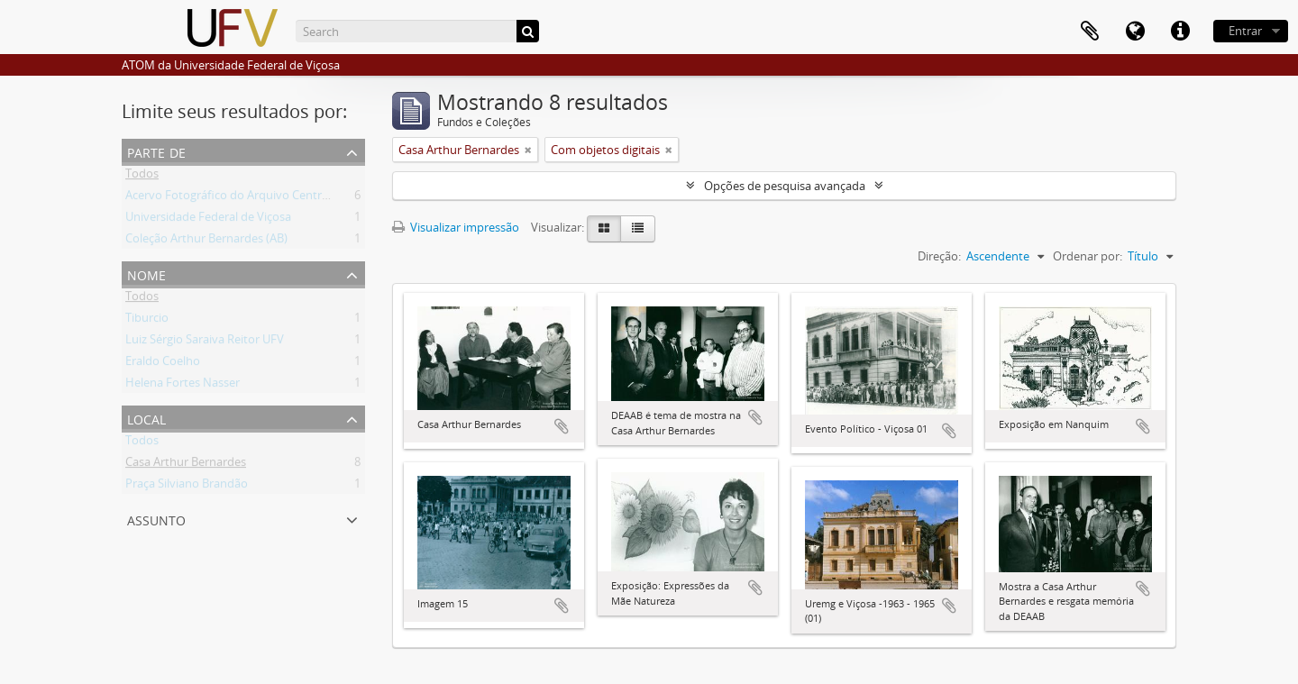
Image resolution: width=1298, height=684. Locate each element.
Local (146, 418)
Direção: (939, 256)
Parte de (156, 151)
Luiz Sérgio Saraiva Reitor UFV (204, 342)
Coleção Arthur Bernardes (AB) (206, 241)
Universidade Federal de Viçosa (208, 220)
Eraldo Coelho (162, 364)
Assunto (156, 518)
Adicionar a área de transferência (562, 426)
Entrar (1245, 31)
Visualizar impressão (455, 227)
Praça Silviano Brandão (186, 487)
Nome (146, 273)
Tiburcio (147, 321)
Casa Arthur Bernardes (185, 465)
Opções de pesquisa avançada (784, 186)
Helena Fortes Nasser (182, 386)
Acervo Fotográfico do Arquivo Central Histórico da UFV (274, 198)
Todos (142, 177)
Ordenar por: (1087, 256)
